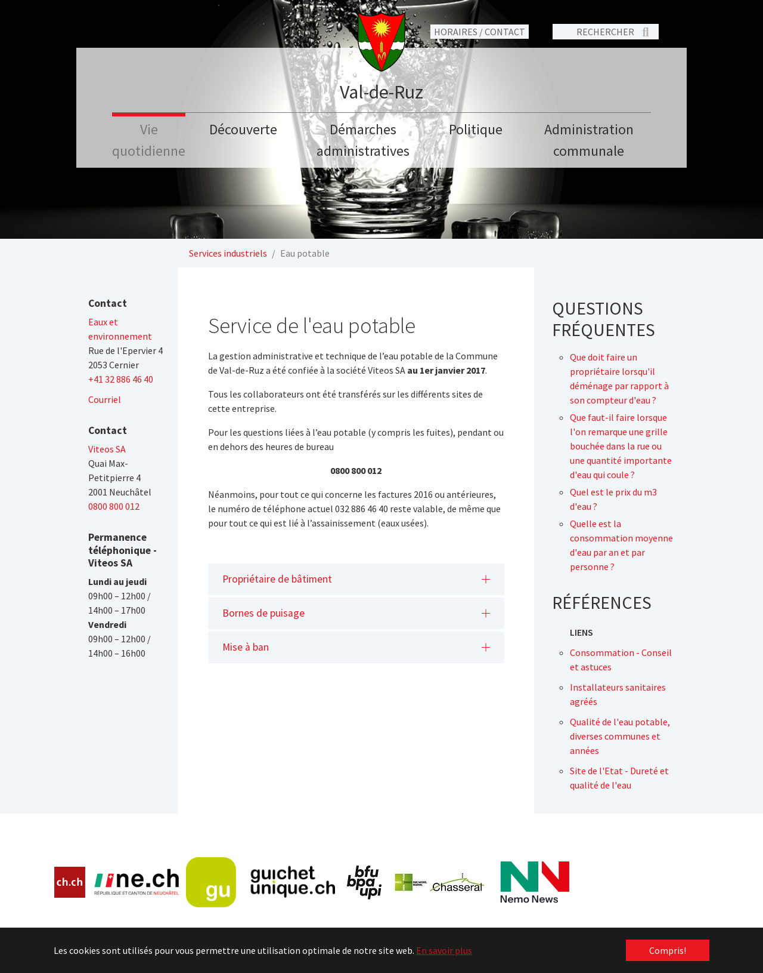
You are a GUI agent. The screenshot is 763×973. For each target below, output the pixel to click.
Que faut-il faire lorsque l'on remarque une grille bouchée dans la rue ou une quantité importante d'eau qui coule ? (621, 446)
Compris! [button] (667, 950)
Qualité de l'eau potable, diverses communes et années (620, 736)
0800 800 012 (113, 506)
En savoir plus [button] (444, 950)
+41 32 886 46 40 (120, 379)
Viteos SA (107, 449)
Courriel (104, 399)
